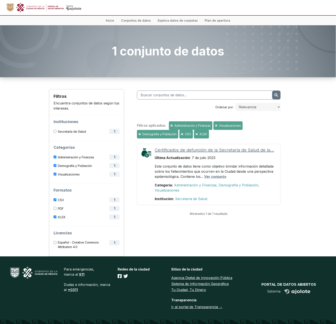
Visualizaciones (69, 174)
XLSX (62, 217)
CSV (61, 200)
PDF (61, 208)
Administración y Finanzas (76, 157)
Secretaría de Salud (72, 131)
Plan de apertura (217, 20)
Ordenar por (224, 107)
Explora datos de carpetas (178, 20)
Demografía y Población (75, 166)
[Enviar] (276, 95)
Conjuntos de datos (136, 20)
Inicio (110, 20)
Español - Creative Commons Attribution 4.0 (78, 245)
